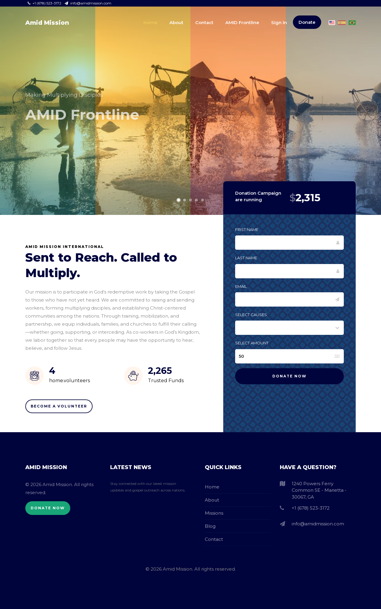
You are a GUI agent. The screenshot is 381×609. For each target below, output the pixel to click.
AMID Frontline (242, 22)
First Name (246, 229)
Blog (210, 526)
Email (241, 286)
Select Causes (251, 314)
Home (150, 22)
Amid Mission (47, 22)
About (176, 22)
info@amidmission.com (88, 3)
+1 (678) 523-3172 (45, 3)
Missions (214, 513)
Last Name (246, 257)
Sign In (279, 22)
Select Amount (251, 343)
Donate (307, 22)
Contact (204, 22)
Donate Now (48, 508)
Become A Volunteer (59, 406)
